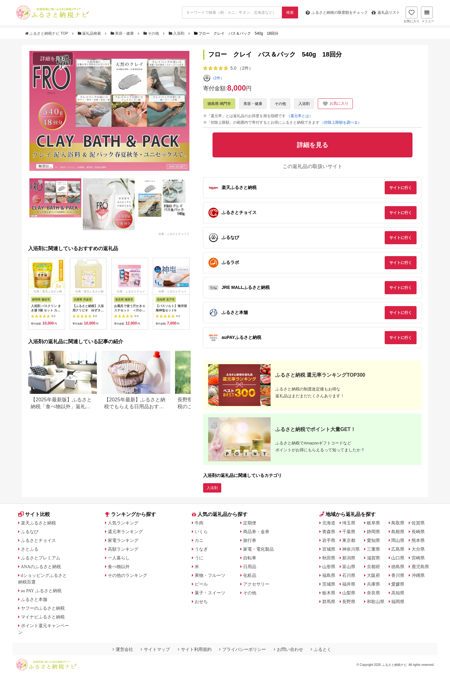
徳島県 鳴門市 (219, 104)
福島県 (328, 575)
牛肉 (199, 523)
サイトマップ (155, 649)
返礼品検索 (90, 33)
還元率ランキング (125, 531)
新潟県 (348, 558)
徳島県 (397, 566)
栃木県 (328, 593)
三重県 (373, 549)
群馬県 (328, 601)
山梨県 (348, 593)
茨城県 (328, 584)
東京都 (348, 540)
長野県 (348, 601)
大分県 (418, 549)
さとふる (29, 549)
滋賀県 (373, 558)
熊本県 (418, 540)
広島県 (397, 549)
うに (199, 558)
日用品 (249, 566)
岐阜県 (373, 523)
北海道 (328, 523)
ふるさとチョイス (38, 540)
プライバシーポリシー (242, 649)
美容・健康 (123, 33)
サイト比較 (34, 514)
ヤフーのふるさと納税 (43, 608)
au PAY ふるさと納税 (41, 590)
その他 (151, 33)
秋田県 (328, 558)
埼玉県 (348, 523)
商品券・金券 (256, 531)
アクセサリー (256, 584)
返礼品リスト (386, 12)
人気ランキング (123, 523)
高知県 (397, 593)
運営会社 (122, 649)
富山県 (348, 566)
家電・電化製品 (258, 549)
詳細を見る (52, 58)
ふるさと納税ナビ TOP (47, 33)
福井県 (348, 584)
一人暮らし (119, 558)
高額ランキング (123, 549)
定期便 (249, 523)
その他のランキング (127, 575)
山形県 (328, 566)
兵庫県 (373, 584)
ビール (201, 584)
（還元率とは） (300, 116)
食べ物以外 (119, 566)
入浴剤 (177, 33)
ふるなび (29, 531)
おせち (201, 601)
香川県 (397, 575)
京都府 (373, 566)
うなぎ (201, 549)
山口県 (397, 558)
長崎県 (418, 531)
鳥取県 (397, 523)
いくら (201, 531)
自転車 (249, 558)
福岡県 (397, 601)
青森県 (328, 531)
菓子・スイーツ (210, 593)
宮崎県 (418, 558)
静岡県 (373, 531)
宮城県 (328, 549)
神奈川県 (351, 549)
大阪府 (373, 575)
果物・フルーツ (210, 575)
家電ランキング (123, 540)
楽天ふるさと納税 (38, 523)
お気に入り (411, 15)
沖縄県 (418, 575)
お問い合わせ (288, 649)
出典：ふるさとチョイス (173, 233)
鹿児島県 (420, 566)
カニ (199, 540)
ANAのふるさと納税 (41, 566)
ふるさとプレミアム (40, 558)
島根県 (397, 531)
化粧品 (249, 575)
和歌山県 (375, 601)
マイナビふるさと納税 (43, 617)
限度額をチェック (337, 12)
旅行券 (249, 540)
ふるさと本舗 (34, 599)
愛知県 (373, 540)
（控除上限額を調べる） (341, 122)
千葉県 (348, 531)
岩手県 (328, 540)
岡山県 (397, 540)
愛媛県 (397, 584)
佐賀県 (418, 523)
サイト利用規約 (195, 649)
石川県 (348, 575)
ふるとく (321, 649)
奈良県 (373, 593)
